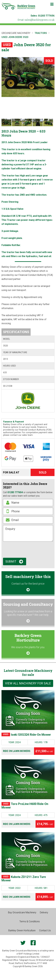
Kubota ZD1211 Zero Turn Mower (23, 878)
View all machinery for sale (28, 683)
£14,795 (45, 824)
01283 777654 (46, 15)
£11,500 (44, 751)
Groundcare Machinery (15, 33)
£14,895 (45, 897)
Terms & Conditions (29, 921)
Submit (10, 561)
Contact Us (45, 930)
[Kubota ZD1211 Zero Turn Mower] (28, 852)
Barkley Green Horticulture (22, 930)
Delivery (44, 912)
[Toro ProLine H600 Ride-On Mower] (28, 779)
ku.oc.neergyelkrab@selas (39, 19)
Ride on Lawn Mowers (16, 751)
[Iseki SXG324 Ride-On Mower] (28, 710)
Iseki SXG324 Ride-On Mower (26, 734)
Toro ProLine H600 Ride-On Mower (24, 805)
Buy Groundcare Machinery (22, 912)
